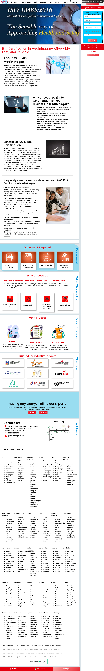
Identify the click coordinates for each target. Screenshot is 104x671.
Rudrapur (46, 630)
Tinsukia (33, 529)
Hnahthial (9, 604)
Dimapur (21, 588)
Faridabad (34, 489)
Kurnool (70, 473)
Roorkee (46, 620)
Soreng (69, 604)
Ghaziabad (10, 473)
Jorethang (71, 600)
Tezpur (32, 527)
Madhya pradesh (33, 574)
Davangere (10, 561)
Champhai (9, 590)
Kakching (58, 565)
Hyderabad (22, 616)
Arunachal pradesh (9, 540)
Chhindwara (34, 571)
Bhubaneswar (35, 586)
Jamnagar (46, 473)
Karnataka (10, 571)
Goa (44, 541)
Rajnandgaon (23, 527)
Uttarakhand (47, 636)
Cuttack (33, 588)
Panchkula (34, 505)
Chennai (9, 616)
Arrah (57, 477)
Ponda (45, 529)
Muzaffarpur (59, 465)
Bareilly (8, 481)
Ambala (33, 493)
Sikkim (69, 606)
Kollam (20, 557)
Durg (20, 521)
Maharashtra (47, 571)
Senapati (58, 559)
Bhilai (20, 523)
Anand (45, 479)
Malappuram (22, 569)
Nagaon (33, 525)
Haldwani (46, 624)
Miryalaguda (22, 634)
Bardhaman (59, 624)
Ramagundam (23, 626)
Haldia (57, 632)
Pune (44, 553)
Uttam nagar (20, 472)
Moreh (57, 569)
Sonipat (33, 503)
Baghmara (71, 569)
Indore (32, 553)
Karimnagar (22, 622)
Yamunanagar (35, 501)
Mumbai (45, 551)
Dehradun (46, 616)
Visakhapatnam (73, 463)
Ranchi (69, 517)
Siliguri (57, 620)
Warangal (21, 618)
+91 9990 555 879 (98, 1)
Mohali (45, 596)
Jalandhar (46, 590)
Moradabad (10, 483)
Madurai (9, 620)
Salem (8, 624)
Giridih (69, 529)
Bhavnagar (47, 471)
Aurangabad (47, 561)
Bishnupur (58, 555)
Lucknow (9, 465)
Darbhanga (59, 469)
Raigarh (21, 531)
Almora (45, 632)
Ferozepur (46, 604)
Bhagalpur (58, 467)
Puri (31, 598)
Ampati (69, 567)
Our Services (26, 2)
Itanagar (9, 519)
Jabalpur (33, 557)
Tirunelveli (9, 626)
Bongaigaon (34, 531)
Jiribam (57, 567)
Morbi (45, 481)
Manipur (58, 571)
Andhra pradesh (70, 484)
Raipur (20, 517)
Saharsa (58, 479)
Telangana (22, 636)
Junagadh (46, 475)
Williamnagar (72, 559)
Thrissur (21, 559)
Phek (20, 598)
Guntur (69, 467)
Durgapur (58, 622)
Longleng (21, 602)
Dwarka (21, 469)
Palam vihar (32, 466)
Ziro (7, 525)
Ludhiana (46, 586)
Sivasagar (34, 533)
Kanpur (8, 477)
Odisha (33, 606)
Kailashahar (34, 622)
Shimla (57, 519)
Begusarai (58, 473)
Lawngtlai (9, 598)
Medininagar (71, 533)
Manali (57, 521)
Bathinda (46, 594)
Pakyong (70, 596)
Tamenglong (59, 563)
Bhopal (33, 555)
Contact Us (64, 2)
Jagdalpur (22, 529)
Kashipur (46, 628)
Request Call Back (92, 4)
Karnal (32, 499)
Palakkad (21, 561)
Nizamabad (22, 620)
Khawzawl (9, 602)
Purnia (57, 471)
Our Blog (35, 2)
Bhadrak (33, 600)
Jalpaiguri (58, 630)
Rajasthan (58, 606)
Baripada (33, 602)
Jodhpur (58, 588)
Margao (45, 519)
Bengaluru (9, 551)
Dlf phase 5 (32, 481)
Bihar (57, 481)
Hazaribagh (71, 525)
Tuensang (21, 592)
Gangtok (70, 586)
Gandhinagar (47, 477)
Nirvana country (33, 476)
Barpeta (33, 535)
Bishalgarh (34, 634)
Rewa (32, 569)
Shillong (70, 551)
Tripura (33, 636)
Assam (32, 537)
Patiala (45, 592)
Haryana (33, 507)
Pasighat (9, 529)
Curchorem (47, 533)
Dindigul (9, 634)
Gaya (57, 463)
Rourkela (33, 590)
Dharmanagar (35, 620)
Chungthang (71, 602)
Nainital (45, 626)
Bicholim (46, 531)
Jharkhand (71, 537)
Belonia (33, 626)
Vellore (8, 630)
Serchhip (9, 592)
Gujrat (45, 461)
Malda (57, 626)
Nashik (45, 557)
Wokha (20, 600)
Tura (68, 553)
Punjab (45, 606)
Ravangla (70, 598)
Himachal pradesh (58, 540)
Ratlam (33, 567)
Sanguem (46, 539)
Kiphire (20, 604)
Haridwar (46, 618)
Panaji (45, 517)
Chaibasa (70, 535)
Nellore (69, 469)
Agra (7, 479)
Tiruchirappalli (11, 622)
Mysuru (8, 553)
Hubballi (9, 555)
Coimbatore (10, 618)
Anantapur (71, 481)
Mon (19, 594)
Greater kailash (21, 464)
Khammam (22, 624)
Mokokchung (22, 590)
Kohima (21, 586)
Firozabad (9, 467)
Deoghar (70, 527)
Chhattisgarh (23, 537)
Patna (57, 461)
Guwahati (33, 517)
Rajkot (45, 469)
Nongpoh (70, 555)
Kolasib (8, 594)
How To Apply (54, 2)
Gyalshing (70, 590)
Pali (56, 604)
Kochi (20, 553)
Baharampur (59, 634)
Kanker (20, 535)
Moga (45, 602)
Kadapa (70, 477)
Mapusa (45, 527)
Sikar (56, 602)
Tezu (7, 535)
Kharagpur (59, 628)
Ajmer (57, 596)
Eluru (69, 479)
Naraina (21, 479)
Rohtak (33, 497)
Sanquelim (46, 535)
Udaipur (58, 590)
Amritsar (46, 588)
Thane (45, 559)
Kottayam (21, 567)
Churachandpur (60, 557)
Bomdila (9, 527)
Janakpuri (21, 467)
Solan (57, 525)
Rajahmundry (72, 475)
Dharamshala (60, 523)
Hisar (32, 495)
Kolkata (57, 616)
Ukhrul (57, 561)
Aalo (7, 533)
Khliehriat (70, 565)
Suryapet (21, 632)
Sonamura (34, 632)
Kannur (20, 565)
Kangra (57, 537)
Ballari (8, 563)
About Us (17, 2)
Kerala (20, 571)
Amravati (46, 565)
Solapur (45, 563)
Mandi (57, 527)
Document (43, 2)
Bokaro (69, 523)
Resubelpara (71, 563)
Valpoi (45, 537)
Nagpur (45, 555)
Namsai (8, 537)
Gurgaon (30, 457)
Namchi (70, 588)
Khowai (33, 628)
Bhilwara (58, 600)
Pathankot (46, 600)
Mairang (70, 561)
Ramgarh (70, 531)
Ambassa (33, 624)
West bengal (57, 637)
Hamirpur (58, 535)
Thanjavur (9, 632)
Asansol (58, 618)
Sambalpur (34, 594)
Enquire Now (93, 55)
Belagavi (9, 559)
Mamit (8, 596)
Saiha (8, 600)
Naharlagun (10, 521)
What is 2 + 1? (92, 31)
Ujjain (32, 561)
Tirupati (70, 471)
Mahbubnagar (23, 628)
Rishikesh (46, 622)
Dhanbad (70, 521)
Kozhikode (22, 555)
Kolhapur (46, 567)
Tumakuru (9, 565)
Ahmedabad (47, 465)
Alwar (57, 598)
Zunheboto (22, 596)
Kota (56, 592)
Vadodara (46, 467)
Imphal (57, 551)
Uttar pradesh (9, 462)
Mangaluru (10, 557)
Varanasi (9, 471)
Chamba (58, 531)
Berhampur (34, 592)
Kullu (56, 529)
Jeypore (33, 604)
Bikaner (57, 594)
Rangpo (70, 594)
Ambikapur (22, 533)
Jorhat (32, 521)
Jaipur (57, 586)
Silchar (32, 523)
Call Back (32, 413)
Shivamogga (10, 567)
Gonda (8, 469)
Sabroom (33, 630)
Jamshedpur (71, 519)
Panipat (33, 491)
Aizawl (8, 586)
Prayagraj (9, 475)
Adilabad (21, 630)
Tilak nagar (20, 476)
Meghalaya (71, 571)
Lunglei (8, 588)
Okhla (20, 461)
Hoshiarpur (47, 598)
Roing (8, 531)
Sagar (32, 563)
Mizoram (9, 606)
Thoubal (58, 553)
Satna (32, 565)
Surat (45, 463)
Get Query (43, 413)
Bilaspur (21, 519)
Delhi (16, 457)
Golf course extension (33, 471)
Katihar (57, 475)
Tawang (9, 523)
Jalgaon (46, 569)
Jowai (69, 557)
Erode (8, 628)
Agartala (33, 616)
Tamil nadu (8, 637)
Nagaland (21, 606)
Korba (20, 525)
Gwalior (33, 559)
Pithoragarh (47, 634)
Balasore (33, 596)
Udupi (8, 569)
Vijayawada (71, 465)
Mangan (70, 592)
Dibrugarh (34, 519)
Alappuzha (22, 563)
